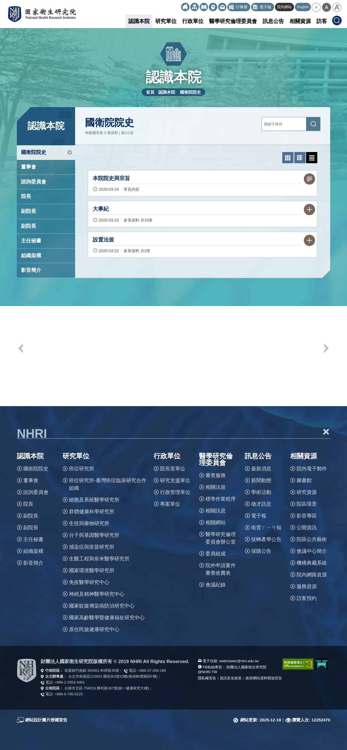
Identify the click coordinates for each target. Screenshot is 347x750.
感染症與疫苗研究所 (91, 547)
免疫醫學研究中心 (89, 582)
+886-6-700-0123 (69, 694)
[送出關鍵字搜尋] (313, 124)
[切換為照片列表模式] (287, 157)
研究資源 (307, 492)
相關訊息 (215, 511)
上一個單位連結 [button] (21, 348)
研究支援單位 (175, 480)
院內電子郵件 (312, 468)
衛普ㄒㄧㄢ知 (266, 527)
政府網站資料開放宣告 (264, 678)
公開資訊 (307, 527)
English (303, 7)
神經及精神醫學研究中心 (96, 594)
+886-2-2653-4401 (70, 682)
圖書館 (304, 480)
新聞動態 (261, 480)
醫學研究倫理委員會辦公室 (220, 538)
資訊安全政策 (231, 678)
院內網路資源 (312, 575)
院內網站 (284, 7)
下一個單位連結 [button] (326, 348)
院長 (26, 196)
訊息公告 (273, 21)
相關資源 (300, 21)
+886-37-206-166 (152, 670)
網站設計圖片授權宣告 (46, 719)
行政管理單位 (175, 492)
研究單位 (166, 21)
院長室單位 (172, 468)
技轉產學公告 (266, 539)
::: (178, 5)
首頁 (150, 92)
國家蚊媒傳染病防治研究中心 (102, 606)
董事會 (28, 167)
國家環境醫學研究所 (91, 570)
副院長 (28, 211)
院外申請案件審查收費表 (220, 569)
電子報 (258, 516)
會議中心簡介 (312, 551)
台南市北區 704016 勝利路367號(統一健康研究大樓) (106, 688)
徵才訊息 (261, 504)
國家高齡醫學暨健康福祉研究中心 (107, 617)
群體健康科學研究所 (91, 511)
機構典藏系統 (312, 563)
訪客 (321, 21)
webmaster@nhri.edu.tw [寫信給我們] (238, 661)
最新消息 (261, 468)
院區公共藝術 (312, 539)
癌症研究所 (81, 468)
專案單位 (170, 504)
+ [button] (326, 432)
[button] (316, 7)
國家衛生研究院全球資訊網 (42, 14)
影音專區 (307, 516)
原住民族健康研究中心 (94, 629)
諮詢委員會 (33, 182)
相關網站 (215, 522)
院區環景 (307, 504)
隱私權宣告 (207, 678)
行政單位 (192, 21)
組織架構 (31, 255)
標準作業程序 (220, 499)
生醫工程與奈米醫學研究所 (99, 559)
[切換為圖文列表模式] (300, 157)
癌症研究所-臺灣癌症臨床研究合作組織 (107, 484)
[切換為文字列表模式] (311, 157)
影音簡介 (31, 270)
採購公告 (261, 551)
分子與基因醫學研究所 (94, 535)
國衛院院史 (190, 92)
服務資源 (307, 586)
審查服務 (215, 475)
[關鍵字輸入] (284, 124)
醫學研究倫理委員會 (233, 21)
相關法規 (215, 487)
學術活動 (261, 492)
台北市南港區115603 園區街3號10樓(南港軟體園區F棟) (113, 676)
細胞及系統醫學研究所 (94, 500)
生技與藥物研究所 (89, 523)
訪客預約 (307, 598)
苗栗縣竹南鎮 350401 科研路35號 (91, 670)
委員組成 (215, 553)
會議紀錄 (215, 585)
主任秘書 (31, 240)
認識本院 (139, 21)
